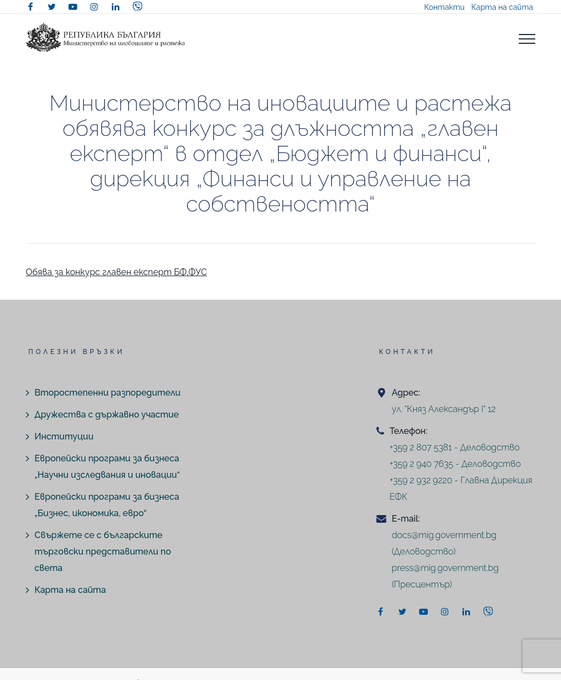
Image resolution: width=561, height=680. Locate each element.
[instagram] (94, 6)
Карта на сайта (502, 7)
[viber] (137, 7)
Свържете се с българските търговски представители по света (103, 551)
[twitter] (51, 6)
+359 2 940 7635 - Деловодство (455, 464)
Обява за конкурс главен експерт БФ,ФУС (116, 272)
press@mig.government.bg (445, 568)
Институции (64, 436)
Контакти (444, 7)
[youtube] (72, 6)
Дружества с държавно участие (107, 414)
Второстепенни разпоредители (107, 392)
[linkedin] (115, 6)
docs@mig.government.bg (444, 535)
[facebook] (30, 6)
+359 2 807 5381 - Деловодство (454, 447)
